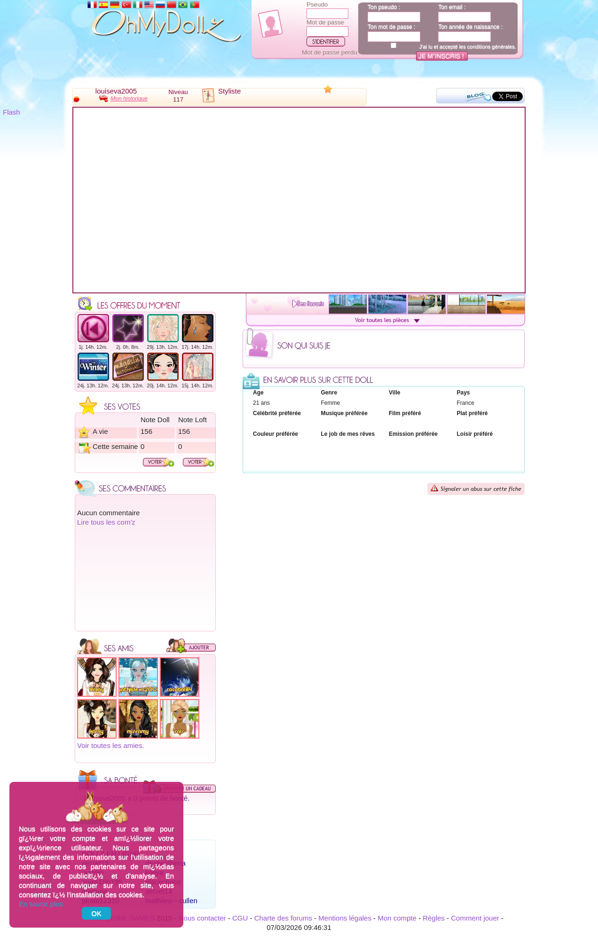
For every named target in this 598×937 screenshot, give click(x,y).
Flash (11, 112)
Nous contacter (202, 918)
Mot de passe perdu (329, 52)
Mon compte (397, 918)
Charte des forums (283, 918)
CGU (240, 918)
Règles (434, 918)
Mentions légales (344, 918)
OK (96, 913)
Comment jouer (475, 918)
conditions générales (491, 46)
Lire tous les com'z (106, 522)
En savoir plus (41, 904)
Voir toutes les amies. (110, 745)
